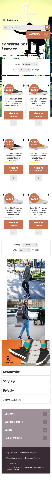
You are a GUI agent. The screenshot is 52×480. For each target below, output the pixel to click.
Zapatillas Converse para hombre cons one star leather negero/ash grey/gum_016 (13, 158)
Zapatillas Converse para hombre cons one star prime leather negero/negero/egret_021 (40, 103)
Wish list (6, 35)
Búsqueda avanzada (14, 458)
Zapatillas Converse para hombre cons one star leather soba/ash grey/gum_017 (38, 158)
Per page (35, 70)
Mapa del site (11, 453)
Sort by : (17, 64)
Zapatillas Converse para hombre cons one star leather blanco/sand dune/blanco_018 (13, 212)
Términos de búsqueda (28, 453)
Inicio (4, 55)
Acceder (19, 35)
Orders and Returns (32, 458)
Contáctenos (11, 463)
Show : (15, 70)
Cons (11, 55)
